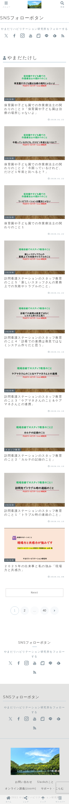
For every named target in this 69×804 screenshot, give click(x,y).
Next (34, 592)
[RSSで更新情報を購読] (62, 35)
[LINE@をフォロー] (46, 35)
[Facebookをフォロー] (14, 35)
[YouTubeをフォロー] (30, 35)
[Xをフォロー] (6, 35)
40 (44, 610)
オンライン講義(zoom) (20, 788)
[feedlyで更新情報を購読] (54, 35)
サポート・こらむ (52, 788)
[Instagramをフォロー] (22, 35)
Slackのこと (45, 782)
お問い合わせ (23, 782)
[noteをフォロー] (38, 35)
